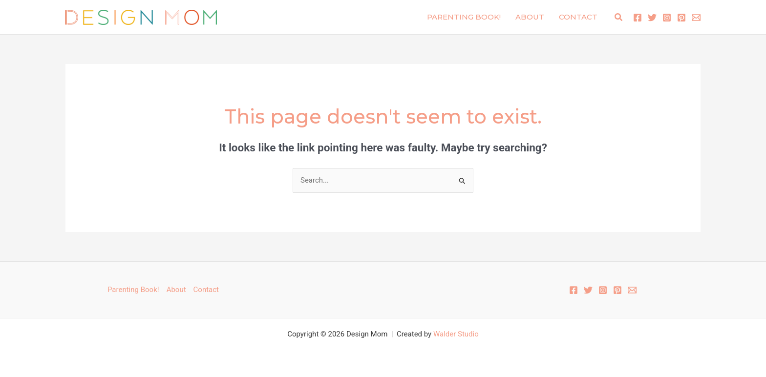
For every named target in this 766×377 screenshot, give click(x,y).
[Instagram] (666, 17)
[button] (619, 17)
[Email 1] (696, 17)
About (529, 16)
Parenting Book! (464, 16)
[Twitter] (652, 17)
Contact (578, 16)
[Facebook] (637, 17)
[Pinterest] (681, 17)
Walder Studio (456, 334)
